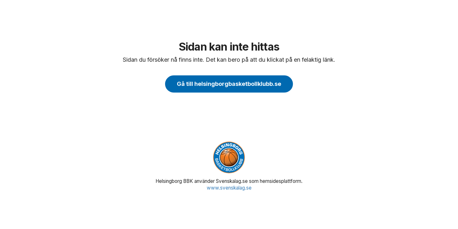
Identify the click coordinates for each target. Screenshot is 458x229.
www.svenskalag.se (229, 188)
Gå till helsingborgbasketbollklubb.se (229, 83)
